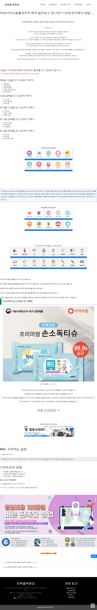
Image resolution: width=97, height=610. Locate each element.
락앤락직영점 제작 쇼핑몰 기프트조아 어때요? (20, 567)
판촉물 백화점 (11, 4)
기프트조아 (52, 384)
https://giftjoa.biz (19, 484)
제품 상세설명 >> (48, 410)
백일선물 (71, 597)
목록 (94, 556)
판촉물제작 (53, 5)
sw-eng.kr (56, 607)
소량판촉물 (71, 590)
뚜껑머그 (71, 595)
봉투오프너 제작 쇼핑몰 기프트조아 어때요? (19, 562)
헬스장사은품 (71, 593)
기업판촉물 (78, 5)
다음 (9, 487)
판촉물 (42, 5)
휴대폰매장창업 (23, 196)
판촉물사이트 (65, 5)
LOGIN (88, 4)
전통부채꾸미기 (71, 588)
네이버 (4, 487)
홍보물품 (6, 83)
